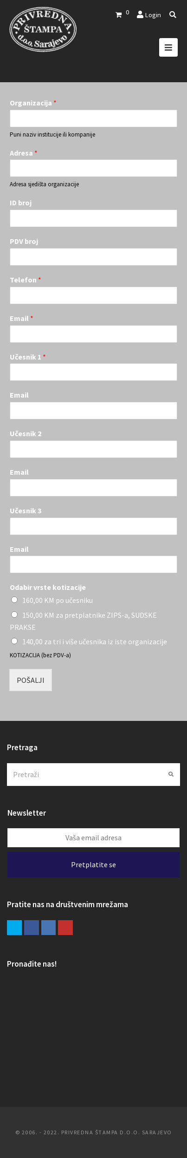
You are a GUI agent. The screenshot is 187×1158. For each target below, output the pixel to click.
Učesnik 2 (25, 433)
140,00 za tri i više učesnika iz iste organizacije (94, 641)
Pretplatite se (93, 864)
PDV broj (24, 241)
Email (21, 318)
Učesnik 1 (28, 356)
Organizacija (33, 102)
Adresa (24, 152)
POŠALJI (31, 680)
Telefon (25, 279)
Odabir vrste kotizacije (48, 587)
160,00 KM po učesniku (57, 600)
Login (153, 14)
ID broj (21, 202)
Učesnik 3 (25, 510)
